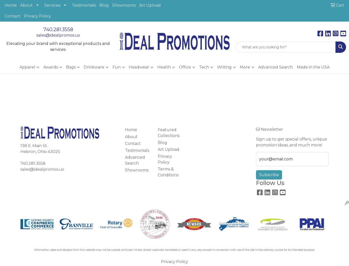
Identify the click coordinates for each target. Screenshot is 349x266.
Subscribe (269, 174)
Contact (12, 16)
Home (11, 5)
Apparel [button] (27, 67)
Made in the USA (313, 67)
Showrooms (124, 5)
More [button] (245, 67)
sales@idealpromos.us (58, 35)
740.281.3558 (58, 29)
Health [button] (164, 67)
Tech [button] (204, 67)
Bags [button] (71, 67)
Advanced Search (275, 67)
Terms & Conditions (168, 172)
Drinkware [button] (94, 67)
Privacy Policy (37, 16)
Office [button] (185, 67)
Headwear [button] (139, 67)
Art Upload (150, 5)
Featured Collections (168, 132)
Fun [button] (116, 67)
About (26, 5)
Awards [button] (50, 67)
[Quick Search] (286, 47)
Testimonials (84, 5)
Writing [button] (224, 67)
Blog (104, 5)
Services (52, 5)
